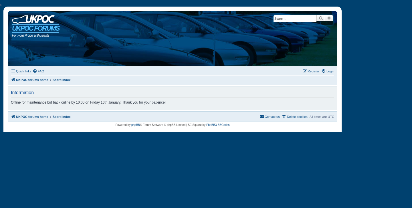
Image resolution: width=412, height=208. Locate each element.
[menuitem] (38, 71)
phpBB (135, 124)
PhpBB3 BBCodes (218, 124)
